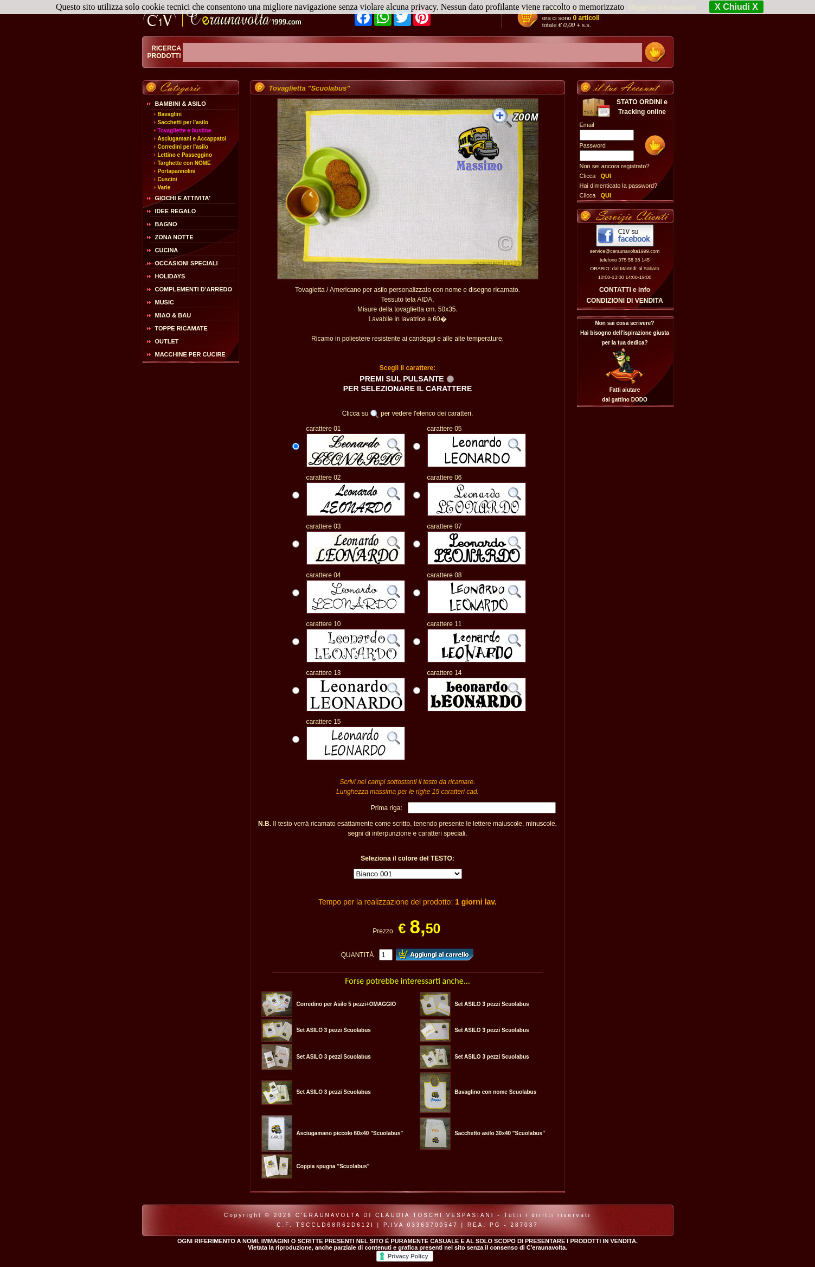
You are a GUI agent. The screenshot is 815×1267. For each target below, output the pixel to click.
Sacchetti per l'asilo (183, 122)
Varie (164, 187)
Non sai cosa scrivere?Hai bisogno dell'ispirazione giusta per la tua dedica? (624, 333)
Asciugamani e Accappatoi (192, 139)
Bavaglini (170, 114)
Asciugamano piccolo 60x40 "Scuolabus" (349, 1133)
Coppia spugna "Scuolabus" (332, 1166)
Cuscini (167, 179)
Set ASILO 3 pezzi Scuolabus (491, 1004)
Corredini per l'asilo (183, 147)
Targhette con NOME (184, 163)
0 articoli (586, 18)
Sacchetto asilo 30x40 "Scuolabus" (499, 1133)
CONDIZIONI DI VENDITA (624, 300)
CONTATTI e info (624, 290)
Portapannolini (177, 171)
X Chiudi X (736, 6)
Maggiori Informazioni (662, 7)
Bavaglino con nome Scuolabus (495, 1092)
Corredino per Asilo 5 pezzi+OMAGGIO (346, 1004)
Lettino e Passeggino (185, 155)
